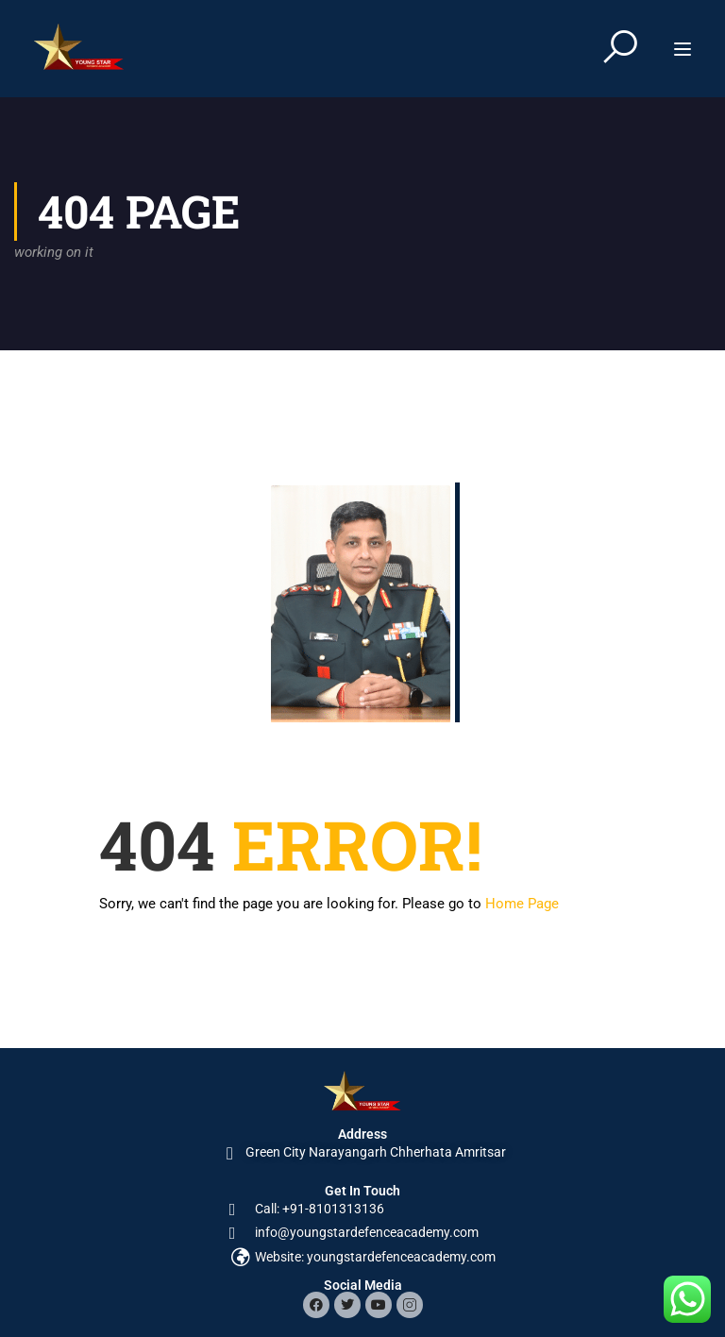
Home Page (522, 903)
